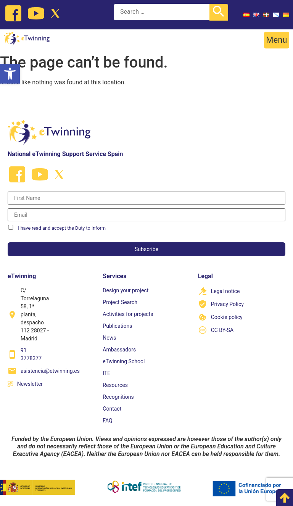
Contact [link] (112, 409)
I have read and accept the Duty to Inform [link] (62, 228)
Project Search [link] (120, 302)
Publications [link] (117, 326)
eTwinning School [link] (124, 361)
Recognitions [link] (118, 397)
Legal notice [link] (225, 291)
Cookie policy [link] (227, 317)
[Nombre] (146, 198)
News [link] (109, 338)
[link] (10, 74)
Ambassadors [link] (119, 349)
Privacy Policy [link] (227, 304)
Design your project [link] (125, 290)
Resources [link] (115, 385)
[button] (276, 40)
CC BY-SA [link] (222, 330)
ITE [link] (106, 373)
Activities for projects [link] (128, 314)
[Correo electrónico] (146, 214)
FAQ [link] (107, 420)
